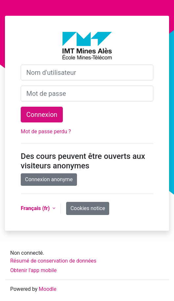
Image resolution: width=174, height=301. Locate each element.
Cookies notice (87, 208)
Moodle (48, 289)
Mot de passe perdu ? (46, 131)
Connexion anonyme (49, 179)
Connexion (41, 114)
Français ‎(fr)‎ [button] (36, 208)
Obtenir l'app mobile (33, 270)
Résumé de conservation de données (53, 261)
